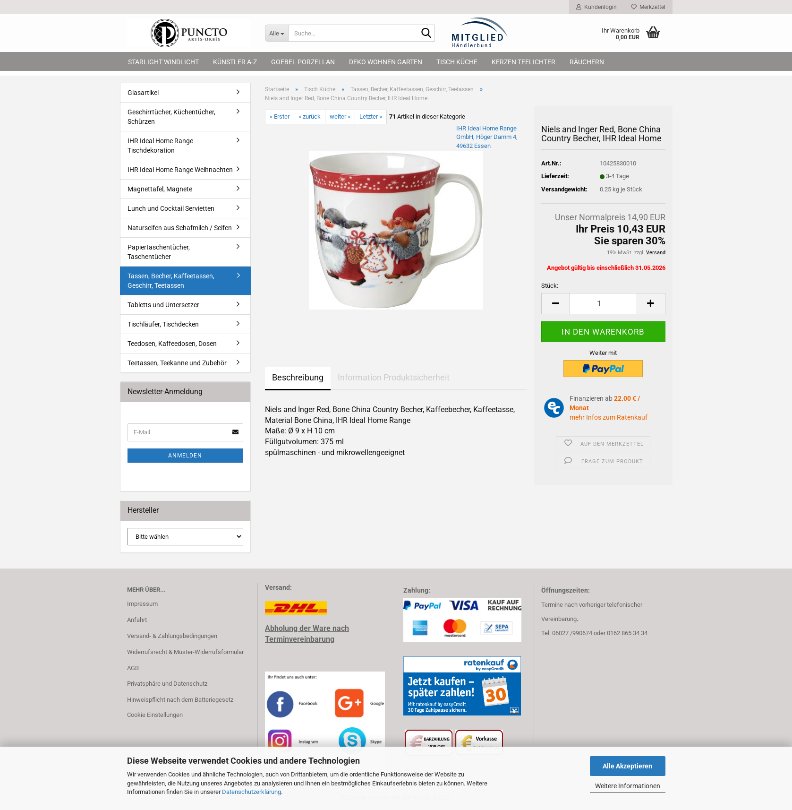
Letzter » (370, 116)
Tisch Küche (456, 62)
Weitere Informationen (627, 786)
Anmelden (185, 455)
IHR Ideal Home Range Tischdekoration (160, 145)
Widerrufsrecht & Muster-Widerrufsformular (185, 651)
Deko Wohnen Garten (385, 62)
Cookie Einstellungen (155, 714)
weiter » (340, 116)
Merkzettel (648, 7)
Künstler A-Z (235, 62)
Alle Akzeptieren (627, 766)
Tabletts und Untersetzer (163, 305)
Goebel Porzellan (303, 62)
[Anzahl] (603, 303)
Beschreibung (298, 377)
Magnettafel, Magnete (160, 189)
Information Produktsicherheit (394, 377)
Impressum (142, 603)
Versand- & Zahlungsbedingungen (172, 635)
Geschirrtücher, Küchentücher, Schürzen (171, 116)
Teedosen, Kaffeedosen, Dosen (172, 343)
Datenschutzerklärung (251, 791)
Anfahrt (137, 619)
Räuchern (587, 62)
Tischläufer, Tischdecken (163, 324)
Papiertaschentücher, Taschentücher (159, 251)
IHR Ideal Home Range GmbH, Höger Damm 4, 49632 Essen (487, 137)
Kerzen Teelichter (523, 62)
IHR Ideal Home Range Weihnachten (180, 169)
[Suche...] (276, 33)
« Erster (280, 116)
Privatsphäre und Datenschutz (167, 683)
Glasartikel (143, 92)
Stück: (549, 285)
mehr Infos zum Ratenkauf (608, 417)
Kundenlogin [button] (596, 7)
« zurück (309, 116)
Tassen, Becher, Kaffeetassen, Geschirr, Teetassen (171, 280)
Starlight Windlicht (163, 62)
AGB (133, 668)
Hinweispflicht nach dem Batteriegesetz (180, 699)
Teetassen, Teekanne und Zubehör (177, 363)
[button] (555, 303)
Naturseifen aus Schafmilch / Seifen (180, 228)
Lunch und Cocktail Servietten (171, 208)
